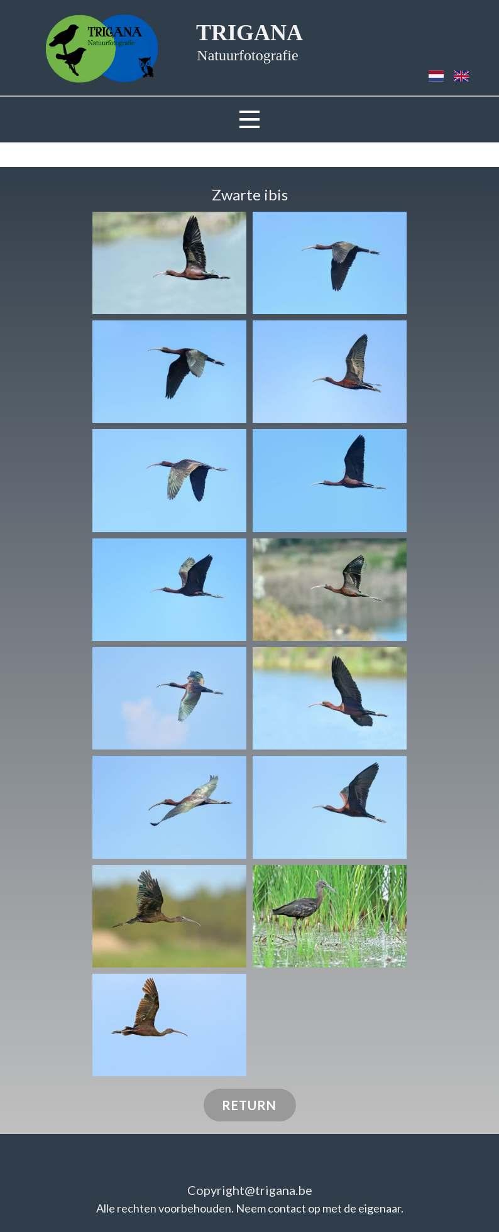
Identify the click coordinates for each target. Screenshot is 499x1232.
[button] (169, 263)
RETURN (249, 1105)
